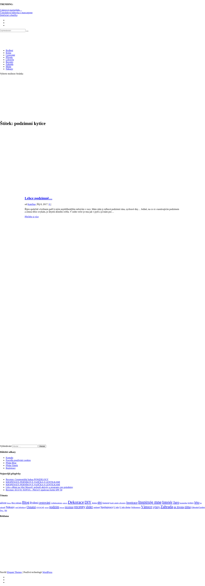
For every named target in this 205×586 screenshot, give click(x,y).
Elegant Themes (14, 572)
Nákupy (9, 69)
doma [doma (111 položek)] (94, 503)
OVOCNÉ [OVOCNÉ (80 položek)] (40, 507)
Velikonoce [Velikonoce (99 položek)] (135, 507)
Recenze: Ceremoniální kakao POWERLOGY (27, 479)
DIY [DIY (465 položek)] (88, 502)
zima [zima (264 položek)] (188, 507)
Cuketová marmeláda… (11, 10)
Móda (8, 66)
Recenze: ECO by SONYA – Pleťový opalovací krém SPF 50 (34, 490)
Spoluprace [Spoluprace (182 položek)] (106, 507)
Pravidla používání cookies (18, 460)
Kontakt (9, 457)
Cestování (10, 55)
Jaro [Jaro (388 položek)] (176, 502)
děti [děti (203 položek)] (100, 502)
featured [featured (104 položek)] (105, 503)
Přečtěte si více (32, 216)
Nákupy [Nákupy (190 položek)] (10, 507)
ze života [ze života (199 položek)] (179, 507)
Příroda (9, 57)
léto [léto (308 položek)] (196, 502)
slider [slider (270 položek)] (89, 507)
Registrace (11, 468)
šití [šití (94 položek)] (5, 510)
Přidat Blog (11, 463)
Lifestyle (10, 59)
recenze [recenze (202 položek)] (69, 507)
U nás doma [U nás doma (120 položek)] (124, 507)
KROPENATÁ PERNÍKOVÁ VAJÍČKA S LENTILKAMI (33, 482)
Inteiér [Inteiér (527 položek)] (167, 502)
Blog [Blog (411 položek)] (25, 502)
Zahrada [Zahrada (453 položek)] (166, 507)
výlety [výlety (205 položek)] (156, 507)
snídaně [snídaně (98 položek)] (96, 507)
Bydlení (9, 50)
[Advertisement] (102, 97)
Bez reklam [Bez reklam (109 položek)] (17, 503)
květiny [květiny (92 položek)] (191, 503)
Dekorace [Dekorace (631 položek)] (76, 502)
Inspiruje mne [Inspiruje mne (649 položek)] (149, 502)
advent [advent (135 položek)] (3, 502)
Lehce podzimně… (38, 198)
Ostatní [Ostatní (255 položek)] (31, 507)
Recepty (9, 62)
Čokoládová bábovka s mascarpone (16, 12)
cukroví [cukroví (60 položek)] (65, 503)
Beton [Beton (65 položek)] (9, 503)
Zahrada (9, 64)
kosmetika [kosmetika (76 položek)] (183, 503)
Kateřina (32, 204)
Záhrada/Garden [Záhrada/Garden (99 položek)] (198, 507)
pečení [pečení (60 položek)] (47, 507)
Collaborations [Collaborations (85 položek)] (56, 503)
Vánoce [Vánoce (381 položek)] (146, 507)
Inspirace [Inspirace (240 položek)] (132, 502)
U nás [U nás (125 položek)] (116, 507)
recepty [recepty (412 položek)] (79, 507)
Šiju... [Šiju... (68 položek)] (2, 511)
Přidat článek (12, 465)
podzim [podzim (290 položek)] (54, 507)
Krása (8, 53)
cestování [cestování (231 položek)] (44, 502)
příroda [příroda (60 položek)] (62, 507)
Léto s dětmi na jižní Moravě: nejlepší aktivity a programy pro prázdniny (39, 487)
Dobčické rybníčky (9, 15)
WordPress (47, 572)
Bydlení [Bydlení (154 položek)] (34, 502)
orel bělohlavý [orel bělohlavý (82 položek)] (20, 507)
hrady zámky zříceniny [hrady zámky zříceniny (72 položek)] (118, 503)
